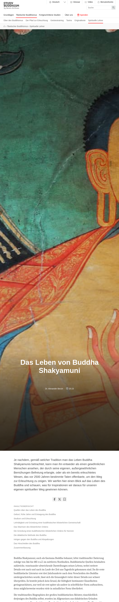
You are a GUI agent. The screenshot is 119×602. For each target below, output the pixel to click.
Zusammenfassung (22, 548)
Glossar (75, 2)
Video (88, 2)
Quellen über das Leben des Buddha (30, 510)
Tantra (69, 20)
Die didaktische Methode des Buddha (30, 535)
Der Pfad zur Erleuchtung (37, 20)
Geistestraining (57, 20)
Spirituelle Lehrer (95, 20)
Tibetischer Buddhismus (26, 15)
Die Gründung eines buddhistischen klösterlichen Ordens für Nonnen (44, 531)
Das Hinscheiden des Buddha (27, 543)
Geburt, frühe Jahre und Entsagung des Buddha (35, 514)
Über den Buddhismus (13, 20)
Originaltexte (80, 20)
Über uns (69, 15)
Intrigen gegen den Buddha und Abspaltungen (34, 539)
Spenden (82, 15)
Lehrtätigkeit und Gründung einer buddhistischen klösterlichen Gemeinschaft (47, 523)
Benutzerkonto (105, 2)
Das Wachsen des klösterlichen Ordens (31, 527)
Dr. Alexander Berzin (54, 389)
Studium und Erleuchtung (25, 518)
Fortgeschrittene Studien (50, 15)
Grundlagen (9, 15)
